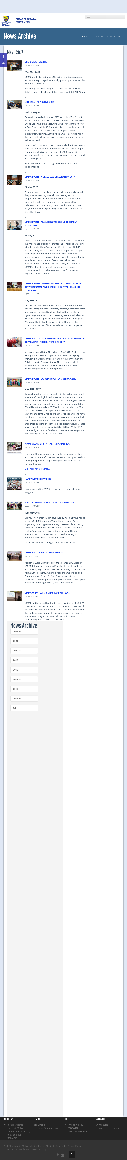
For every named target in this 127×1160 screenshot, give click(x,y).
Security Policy (39, 1149)
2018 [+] (17, 669)
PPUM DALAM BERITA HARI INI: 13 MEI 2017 (48, 443)
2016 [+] (17, 688)
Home (84, 36)
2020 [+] (17, 650)
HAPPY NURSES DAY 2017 (38, 478)
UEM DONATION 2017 (36, 61)
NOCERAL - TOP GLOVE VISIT (39, 101)
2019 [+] (17, 660)
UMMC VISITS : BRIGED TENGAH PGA (44, 552)
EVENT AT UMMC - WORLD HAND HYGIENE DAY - (50, 502)
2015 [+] (17, 698)
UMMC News (97, 36)
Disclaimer (24, 1149)
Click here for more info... (37, 468)
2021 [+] (17, 640)
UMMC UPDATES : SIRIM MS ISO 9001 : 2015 (47, 592)
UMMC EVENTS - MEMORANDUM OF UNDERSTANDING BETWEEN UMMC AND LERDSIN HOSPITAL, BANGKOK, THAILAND (53, 287)
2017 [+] (17, 679)
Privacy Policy (74, 1145)
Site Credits (11, 1149)
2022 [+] (17, 631)
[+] (14, 708)
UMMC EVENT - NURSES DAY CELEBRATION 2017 (50, 176)
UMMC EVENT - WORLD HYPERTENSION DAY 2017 (50, 378)
